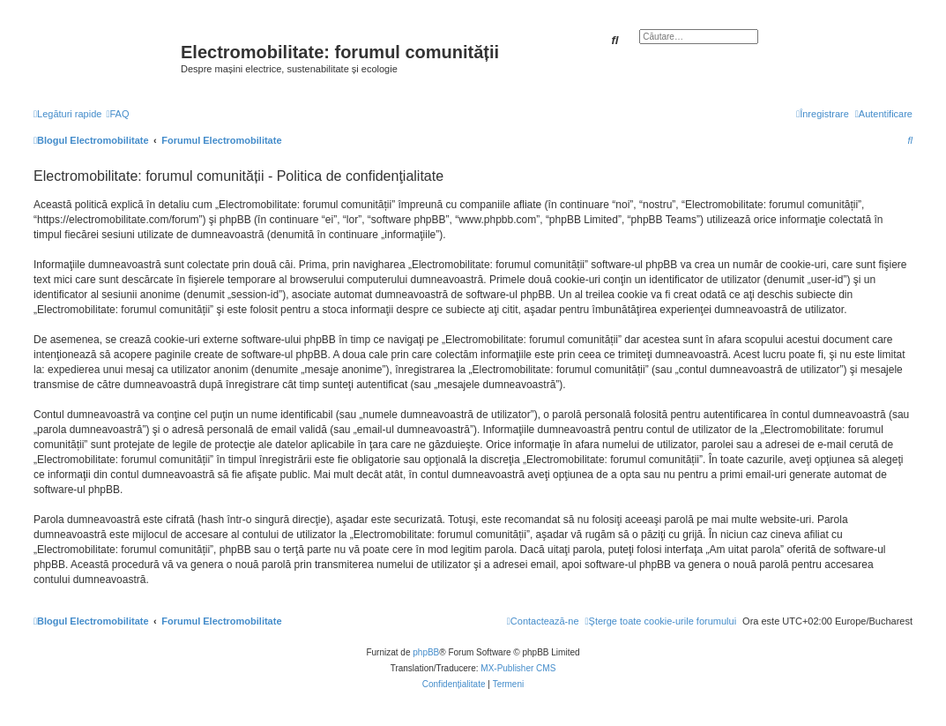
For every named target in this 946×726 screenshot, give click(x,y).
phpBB (426, 652)
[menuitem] (117, 113)
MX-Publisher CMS (517, 668)
